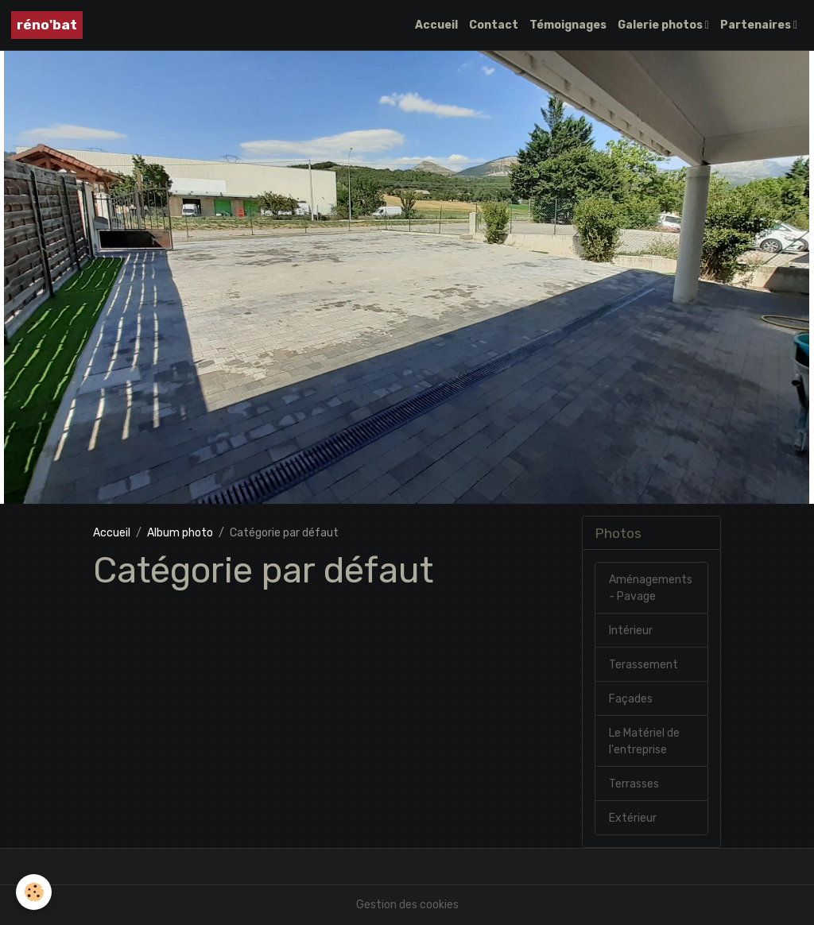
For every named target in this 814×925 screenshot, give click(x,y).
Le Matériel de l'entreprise (644, 741)
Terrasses (634, 784)
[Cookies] (34, 892)
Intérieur (631, 630)
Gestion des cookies (407, 904)
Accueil (436, 25)
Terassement (643, 664)
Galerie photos (661, 25)
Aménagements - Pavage (650, 588)
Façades (631, 699)
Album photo (180, 533)
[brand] (47, 25)
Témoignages (568, 25)
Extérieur (633, 818)
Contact (493, 25)
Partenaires (756, 25)
